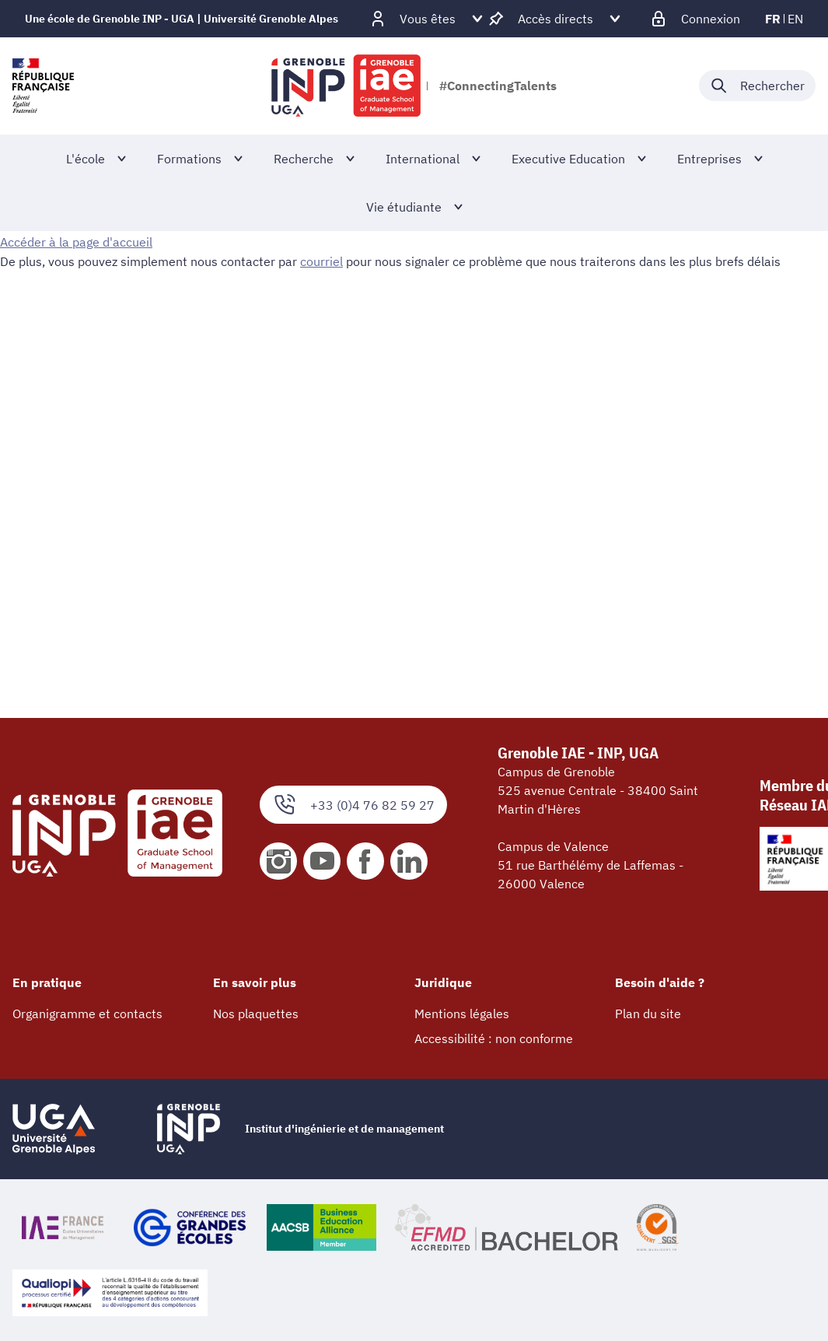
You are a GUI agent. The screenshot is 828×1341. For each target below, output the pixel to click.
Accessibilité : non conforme (493, 1038)
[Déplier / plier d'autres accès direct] (555, 18)
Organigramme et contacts (87, 1013)
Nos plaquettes (256, 1013)
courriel (321, 260)
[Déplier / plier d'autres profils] (428, 18)
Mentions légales (461, 1013)
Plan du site (648, 1013)
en (795, 18)
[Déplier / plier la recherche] (757, 85)
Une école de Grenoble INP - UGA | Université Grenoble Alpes (181, 19)
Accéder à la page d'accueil (76, 242)
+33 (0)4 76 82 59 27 (353, 805)
